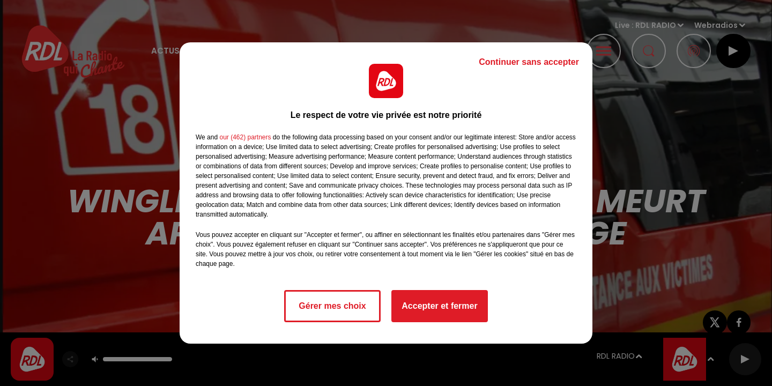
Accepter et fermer (439, 305)
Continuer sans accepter (529, 61)
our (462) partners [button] (245, 137)
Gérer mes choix (332, 305)
